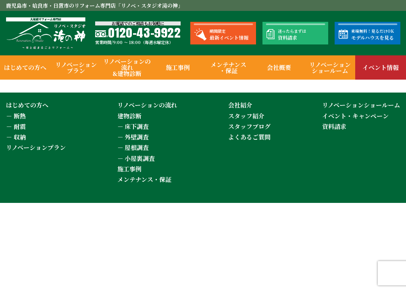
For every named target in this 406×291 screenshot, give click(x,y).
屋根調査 (137, 147)
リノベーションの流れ (147, 105)
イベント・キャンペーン (355, 116)
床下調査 (137, 126)
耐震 (20, 126)
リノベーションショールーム (330, 67)
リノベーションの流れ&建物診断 (127, 67)
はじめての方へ (25, 67)
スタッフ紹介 (246, 116)
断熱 (20, 116)
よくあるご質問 (249, 137)
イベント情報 (380, 67)
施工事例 (178, 67)
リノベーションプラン (76, 67)
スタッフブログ (249, 126)
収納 (20, 137)
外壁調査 (137, 137)
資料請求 (334, 126)
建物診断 (129, 116)
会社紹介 (240, 105)
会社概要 (279, 67)
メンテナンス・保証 (228, 67)
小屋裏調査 (140, 158)
